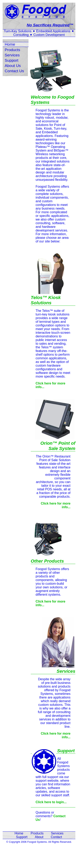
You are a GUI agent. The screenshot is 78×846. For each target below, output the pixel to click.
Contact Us (14, 71)
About (39, 837)
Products (12, 50)
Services (12, 55)
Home (10, 44)
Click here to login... (51, 802)
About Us (13, 66)
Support (11, 60)
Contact (56, 837)
